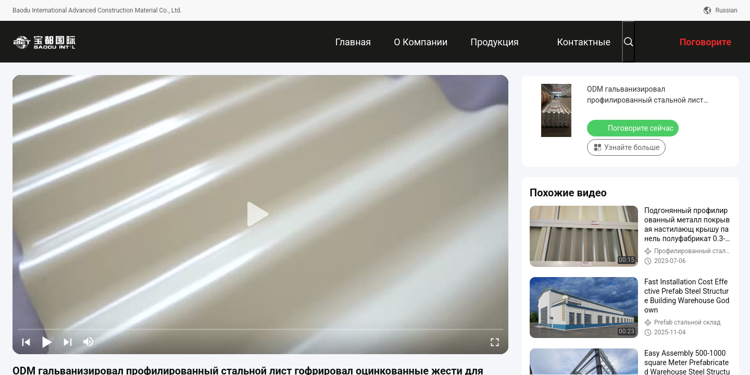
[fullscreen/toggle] (494, 341)
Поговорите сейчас (633, 127)
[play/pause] (46, 341)
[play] (260, 215)
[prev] (26, 341)
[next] (67, 341)
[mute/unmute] (88, 341)
